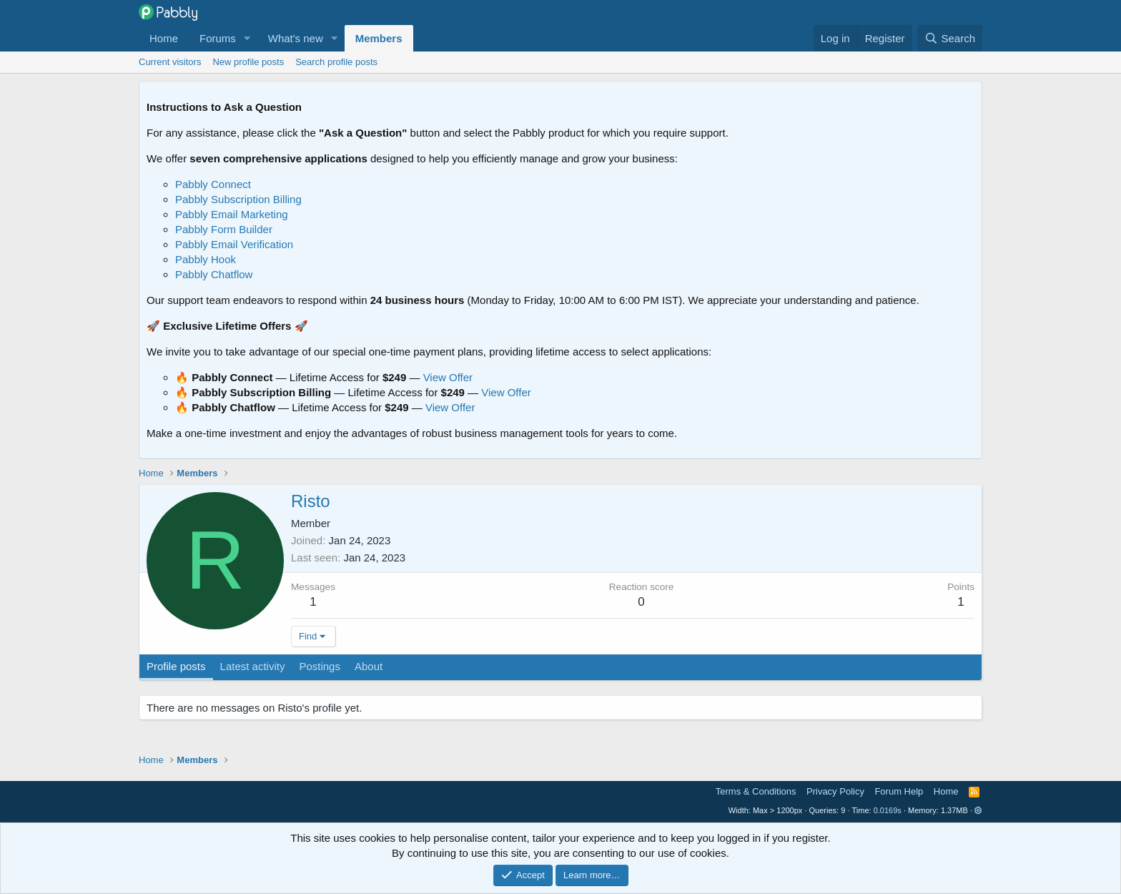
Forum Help (898, 791)
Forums (217, 38)
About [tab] (368, 666)
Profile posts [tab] (176, 666)
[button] (247, 38)
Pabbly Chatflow (213, 274)
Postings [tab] (319, 666)
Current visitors (170, 62)
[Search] (949, 38)
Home (163, 38)
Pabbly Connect (213, 184)
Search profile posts (336, 62)
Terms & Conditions (756, 791)
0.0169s (888, 810)
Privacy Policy (835, 791)
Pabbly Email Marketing (231, 214)
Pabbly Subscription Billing (238, 199)
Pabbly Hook (205, 259)
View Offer (448, 377)
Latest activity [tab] (252, 666)
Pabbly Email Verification (234, 244)
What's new (295, 38)
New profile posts (248, 62)
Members (379, 38)
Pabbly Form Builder (223, 229)
